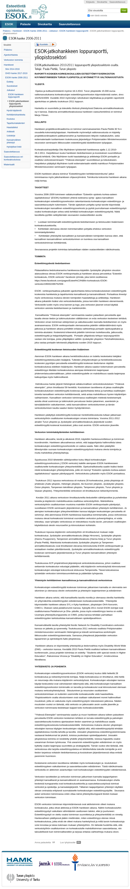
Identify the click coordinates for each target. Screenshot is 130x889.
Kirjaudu (90, 2)
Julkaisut (53, 31)
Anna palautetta (43, 842)
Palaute (25, 24)
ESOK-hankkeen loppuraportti (74, 31)
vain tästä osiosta (98, 15)
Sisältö (7, 45)
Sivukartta (45, 24)
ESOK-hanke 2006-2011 (35, 31)
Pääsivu (7, 31)
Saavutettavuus (70, 24)
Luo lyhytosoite (67, 842)
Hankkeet (17, 31)
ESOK (9, 24)
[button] (46, 44)
